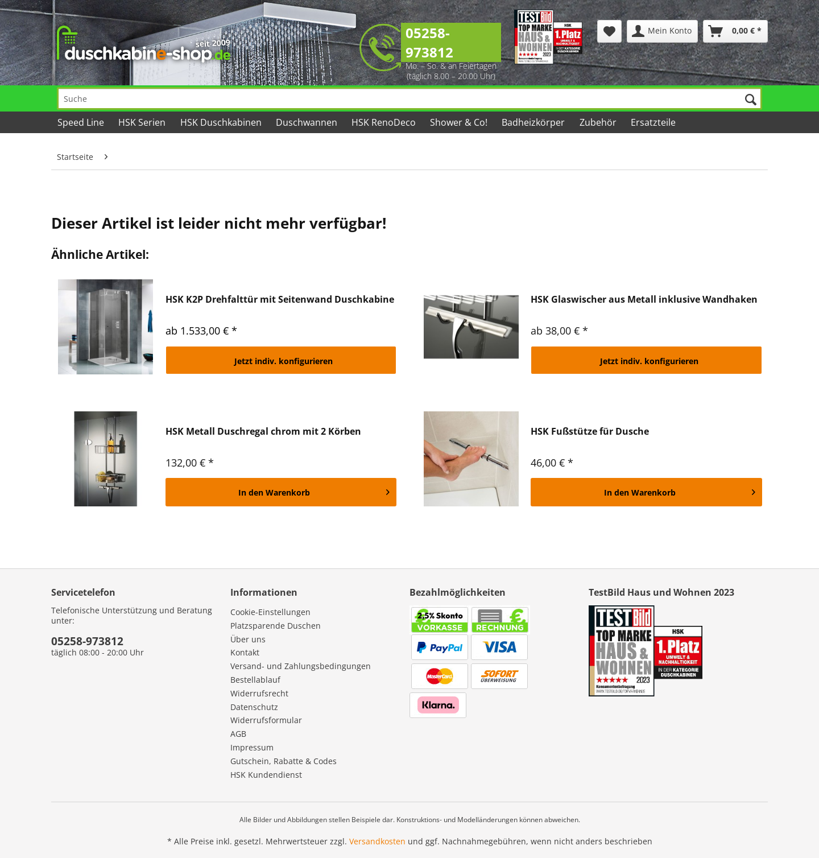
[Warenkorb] (735, 31)
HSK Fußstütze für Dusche (590, 432)
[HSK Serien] (142, 122)
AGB (238, 733)
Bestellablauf (255, 679)
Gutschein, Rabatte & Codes (283, 761)
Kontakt (244, 652)
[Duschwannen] (307, 122)
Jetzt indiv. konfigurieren (283, 361)
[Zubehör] (598, 122)
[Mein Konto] (662, 31)
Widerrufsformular (266, 720)
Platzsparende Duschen (275, 625)
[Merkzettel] (609, 31)
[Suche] (409, 98)
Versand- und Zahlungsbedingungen (300, 666)
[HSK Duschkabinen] (221, 122)
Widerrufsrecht (259, 693)
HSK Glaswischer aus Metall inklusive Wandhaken (644, 300)
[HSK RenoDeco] (384, 122)
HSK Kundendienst (266, 774)
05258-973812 (429, 42)
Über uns (248, 639)
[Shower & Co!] (459, 122)
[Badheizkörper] (534, 122)
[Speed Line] (81, 122)
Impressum (252, 747)
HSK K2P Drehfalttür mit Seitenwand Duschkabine (280, 300)
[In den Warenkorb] (281, 492)
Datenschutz (254, 707)
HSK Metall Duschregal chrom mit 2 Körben (263, 432)
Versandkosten (377, 841)
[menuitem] (609, 31)
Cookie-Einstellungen (270, 612)
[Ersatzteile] (654, 122)
